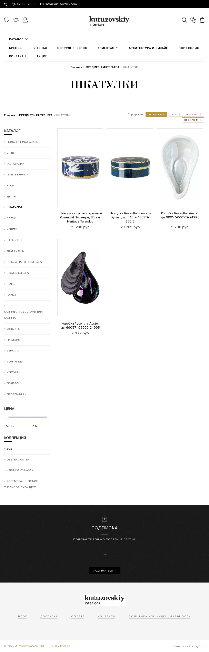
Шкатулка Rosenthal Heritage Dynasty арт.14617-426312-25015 (130, 217)
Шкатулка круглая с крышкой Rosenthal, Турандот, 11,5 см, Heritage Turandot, (80, 217)
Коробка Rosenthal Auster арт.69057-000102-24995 (179, 215)
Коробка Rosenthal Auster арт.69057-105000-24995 (80, 326)
